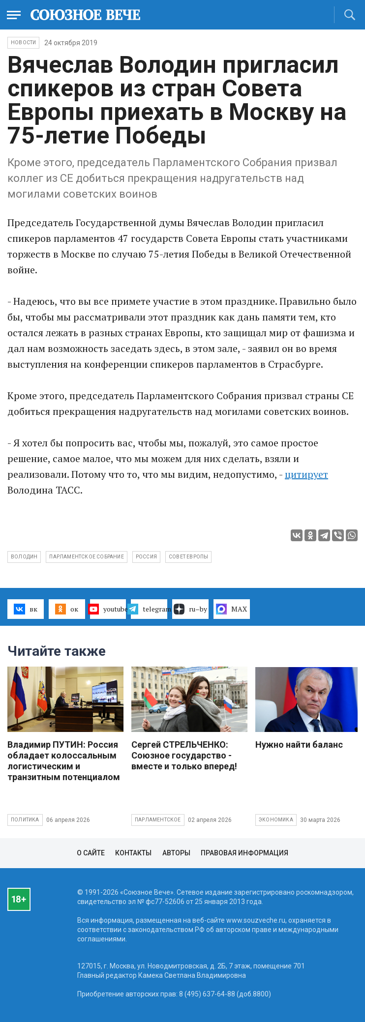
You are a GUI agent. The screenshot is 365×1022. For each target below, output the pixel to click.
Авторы (176, 853)
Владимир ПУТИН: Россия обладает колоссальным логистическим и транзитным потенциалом (63, 760)
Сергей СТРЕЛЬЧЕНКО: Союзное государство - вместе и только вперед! (184, 755)
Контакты (133, 853)
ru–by (190, 609)
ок (66, 609)
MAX (231, 609)
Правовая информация (244, 853)
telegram (149, 609)
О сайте (91, 853)
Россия (146, 556)
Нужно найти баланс (299, 744)
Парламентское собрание (86, 556)
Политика (25, 819)
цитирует (306, 474)
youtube (108, 609)
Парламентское (158, 819)
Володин (24, 556)
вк (25, 609)
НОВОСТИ (23, 42)
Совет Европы (188, 556)
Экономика (276, 819)
